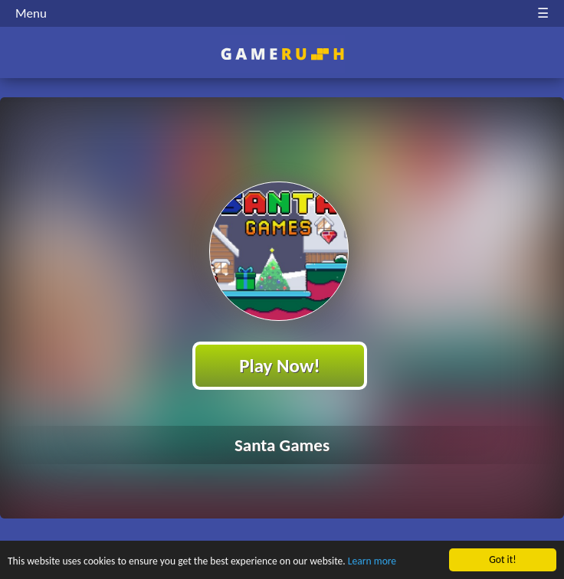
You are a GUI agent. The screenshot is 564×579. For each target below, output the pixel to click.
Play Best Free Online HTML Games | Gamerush (282, 54)
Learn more (372, 563)
